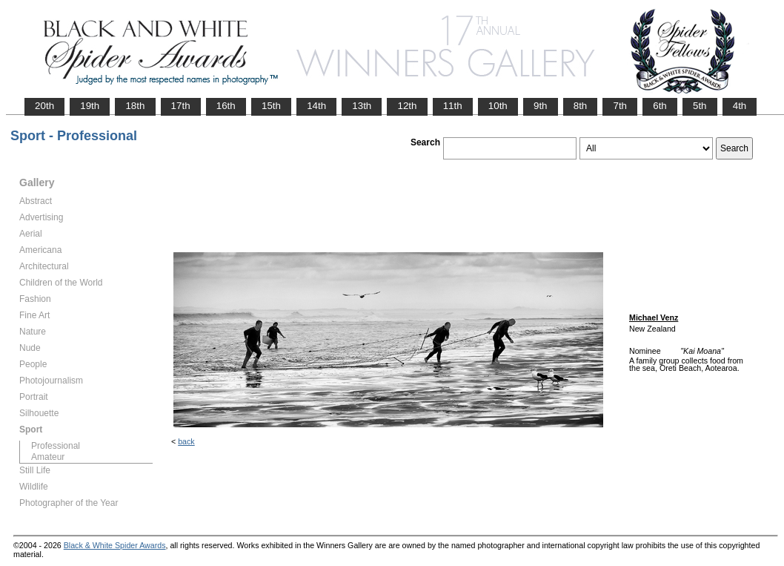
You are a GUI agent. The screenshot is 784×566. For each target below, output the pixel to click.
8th (580, 105)
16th (226, 105)
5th (700, 105)
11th (453, 105)
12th (407, 105)
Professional (55, 446)
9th (540, 105)
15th (271, 105)
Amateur (47, 457)
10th (498, 105)
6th (660, 105)
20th (44, 105)
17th (181, 105)
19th (89, 105)
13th (361, 105)
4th (740, 105)
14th (316, 105)
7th (620, 105)
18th (135, 105)
